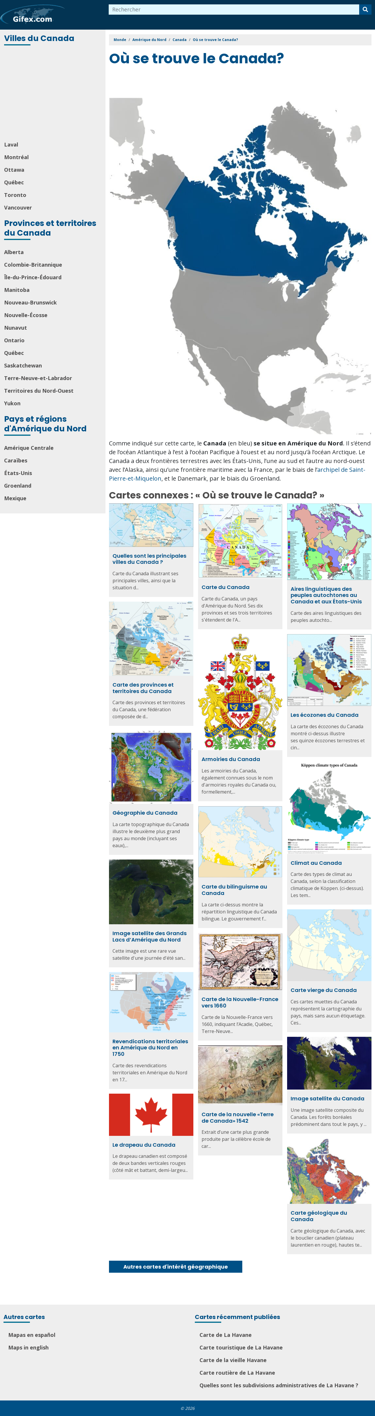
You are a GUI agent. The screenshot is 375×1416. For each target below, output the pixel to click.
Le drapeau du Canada (143, 1144)
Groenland (17, 485)
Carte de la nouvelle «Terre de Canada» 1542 (238, 1117)
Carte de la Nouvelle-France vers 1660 (240, 1002)
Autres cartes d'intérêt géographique (175, 1266)
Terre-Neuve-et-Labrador (38, 378)
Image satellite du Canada (327, 1098)
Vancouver (18, 207)
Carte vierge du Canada (324, 990)
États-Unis (18, 472)
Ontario (14, 340)
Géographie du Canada (145, 812)
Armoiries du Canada (231, 759)
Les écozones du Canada (325, 715)
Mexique (15, 498)
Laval (11, 144)
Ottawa (14, 169)
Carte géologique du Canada (319, 1216)
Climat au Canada (316, 863)
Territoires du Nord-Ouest (39, 390)
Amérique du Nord (149, 39)
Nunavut (15, 327)
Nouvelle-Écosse (25, 315)
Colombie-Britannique (33, 264)
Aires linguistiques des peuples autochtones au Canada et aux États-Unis (326, 595)
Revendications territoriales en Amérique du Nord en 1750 (150, 1048)
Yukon (12, 403)
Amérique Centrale (29, 447)
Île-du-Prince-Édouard (33, 277)
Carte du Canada (226, 587)
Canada (180, 39)
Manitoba (17, 289)
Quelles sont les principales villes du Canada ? (149, 559)
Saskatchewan (23, 365)
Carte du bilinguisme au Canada (234, 890)
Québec (14, 182)
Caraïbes (15, 460)
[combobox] (234, 9)
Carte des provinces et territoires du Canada (143, 688)
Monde (120, 39)
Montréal (16, 157)
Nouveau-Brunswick (30, 302)
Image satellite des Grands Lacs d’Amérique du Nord (149, 936)
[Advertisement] (53, 94)
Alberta (14, 252)
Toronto (15, 194)
